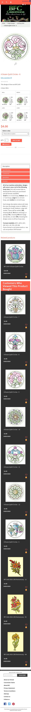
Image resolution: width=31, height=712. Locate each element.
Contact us (7, 697)
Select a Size (6, 131)
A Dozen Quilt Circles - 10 (12, 430)
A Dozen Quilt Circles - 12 (12, 505)
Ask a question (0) (6, 78)
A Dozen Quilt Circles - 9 (11, 392)
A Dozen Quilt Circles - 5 (11, 542)
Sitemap (6, 694)
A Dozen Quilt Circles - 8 (11, 355)
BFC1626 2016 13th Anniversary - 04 (15, 654)
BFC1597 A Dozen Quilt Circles (13, 267)
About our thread (9, 680)
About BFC (7, 685)
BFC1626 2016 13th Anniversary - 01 (15, 617)
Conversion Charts (9, 683)
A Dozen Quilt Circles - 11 (12, 467)
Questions (5, 177)
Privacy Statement (9, 688)
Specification (6, 170)
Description (6, 166)
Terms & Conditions (9, 691)
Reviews (5, 181)
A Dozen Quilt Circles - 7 (11, 317)
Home (3, 23)
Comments (5, 174)
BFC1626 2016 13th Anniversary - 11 (15, 580)
